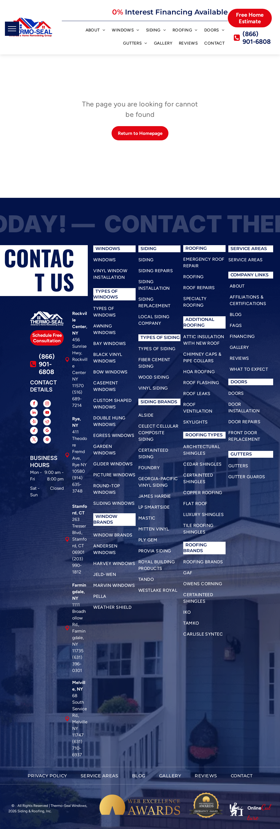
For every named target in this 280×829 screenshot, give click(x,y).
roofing (196, 434)
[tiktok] (34, 431)
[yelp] (34, 422)
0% (117, 12)
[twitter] (34, 440)
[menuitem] (95, 30)
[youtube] (47, 413)
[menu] (12, 29)
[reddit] (47, 422)
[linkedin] (34, 413)
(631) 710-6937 (77, 748)
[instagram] (47, 404)
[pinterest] (47, 440)
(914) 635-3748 (77, 484)
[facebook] (34, 404)
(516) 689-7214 (77, 399)
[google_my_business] (47, 431)
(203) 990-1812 (77, 565)
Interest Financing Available (176, 12)
